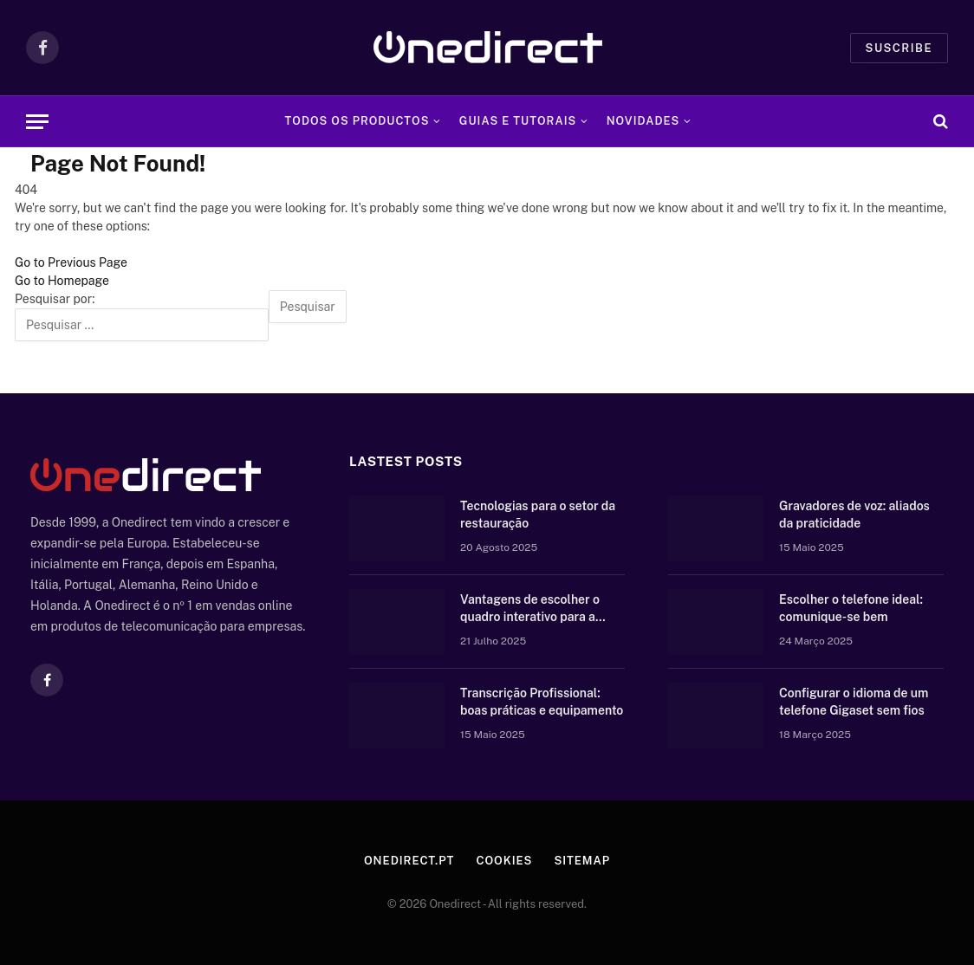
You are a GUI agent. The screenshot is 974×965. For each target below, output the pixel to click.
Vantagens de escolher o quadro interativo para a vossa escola (530, 609)
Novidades (643, 120)
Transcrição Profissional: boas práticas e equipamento (541, 701)
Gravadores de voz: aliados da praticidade (854, 514)
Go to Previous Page (71, 262)
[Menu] (37, 121)
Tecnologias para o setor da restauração (537, 514)
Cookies (504, 860)
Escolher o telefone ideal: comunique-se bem (851, 608)
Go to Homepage (62, 281)
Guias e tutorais (517, 120)
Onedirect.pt (409, 860)
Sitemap (582, 860)
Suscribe (899, 48)
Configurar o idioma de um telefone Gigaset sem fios (853, 701)
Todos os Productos (357, 120)
